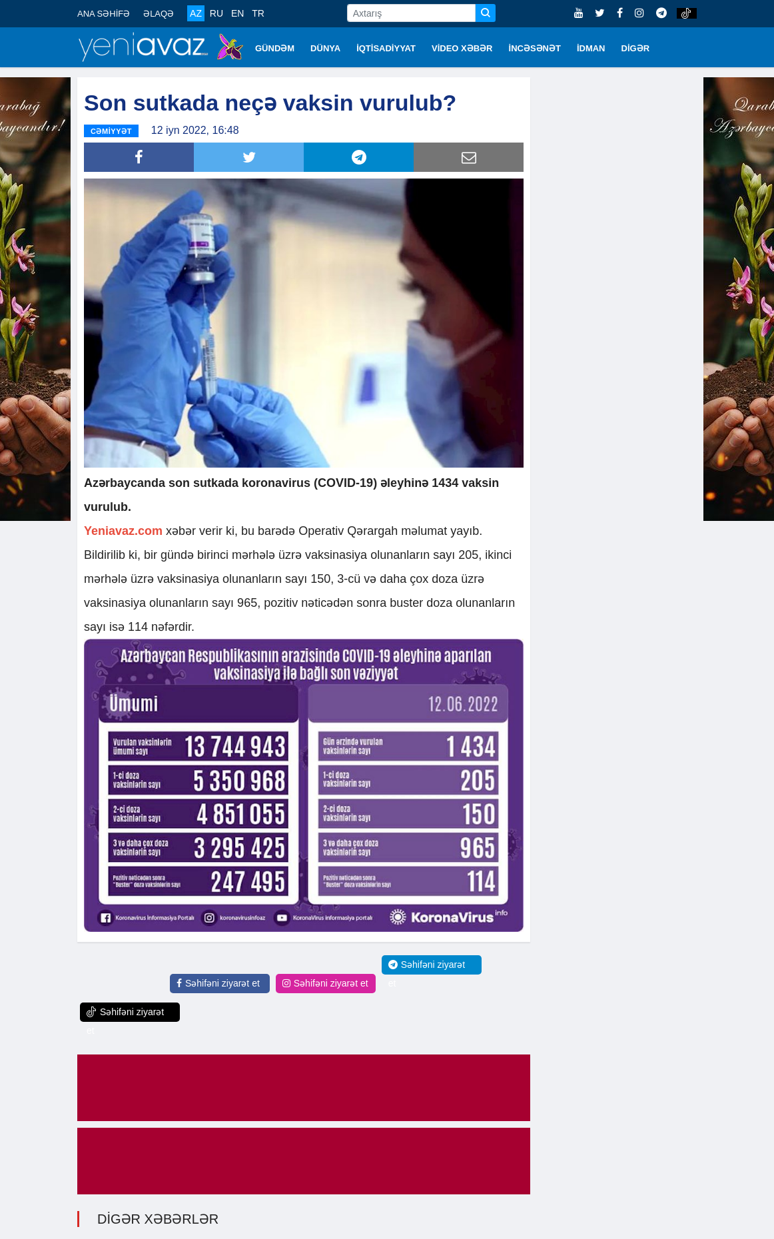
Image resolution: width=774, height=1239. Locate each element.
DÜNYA (325, 48)
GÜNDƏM (274, 48)
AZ (196, 13)
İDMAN (591, 48)
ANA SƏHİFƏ (103, 14)
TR (258, 13)
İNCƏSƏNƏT (535, 48)
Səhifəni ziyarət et (218, 982)
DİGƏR (635, 48)
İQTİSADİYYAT (386, 48)
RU (216, 13)
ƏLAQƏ (158, 14)
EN (237, 13)
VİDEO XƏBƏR (462, 48)
